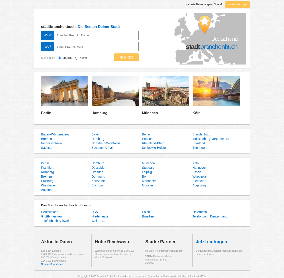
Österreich (200, 212)
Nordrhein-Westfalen (106, 143)
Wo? (48, 46)
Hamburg (100, 113)
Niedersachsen (51, 143)
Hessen (147, 139)
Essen (197, 172)
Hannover (199, 167)
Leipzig (147, 172)
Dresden (97, 172)
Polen (146, 212)
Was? (47, 35)
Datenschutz (154, 276)
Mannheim (149, 181)
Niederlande (100, 216)
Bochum (97, 185)
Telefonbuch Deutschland (210, 216)
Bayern (96, 134)
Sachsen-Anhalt (103, 147)
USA (95, 212)
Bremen (46, 139)
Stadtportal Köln (197, 276)
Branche (70, 57)
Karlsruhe (98, 181)
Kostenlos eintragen (237, 4)
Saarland (199, 143)
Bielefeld (199, 181)
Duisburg (47, 181)
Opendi (218, 4)
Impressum (141, 276)
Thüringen (200, 147)
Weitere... (98, 221)
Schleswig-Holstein (155, 147)
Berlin (46, 113)
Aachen (46, 190)
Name (83, 57)
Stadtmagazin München (175, 276)
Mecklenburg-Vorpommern (211, 139)
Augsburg (199, 185)
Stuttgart (148, 167)
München (150, 113)
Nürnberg (47, 172)
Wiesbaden (49, 185)
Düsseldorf (99, 167)
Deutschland (49, 212)
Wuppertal (200, 176)
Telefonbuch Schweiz (55, 221)
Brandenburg (202, 134)
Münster (147, 185)
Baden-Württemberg (55, 134)
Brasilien (148, 216)
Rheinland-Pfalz (153, 143)
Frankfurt (47, 167)
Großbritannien (51, 216)
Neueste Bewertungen (199, 4)
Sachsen (47, 147)
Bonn (145, 176)
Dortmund (98, 176)
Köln (197, 113)
